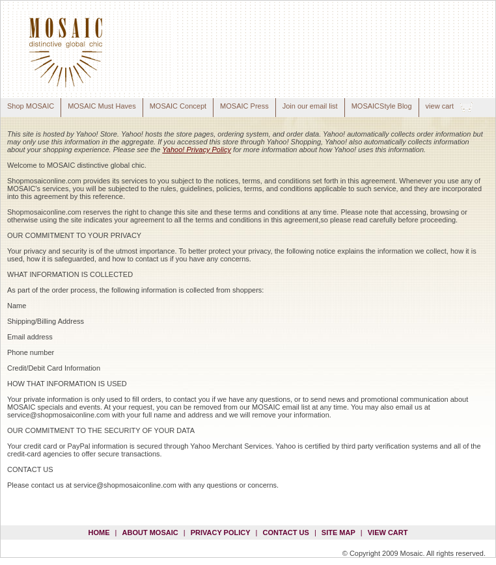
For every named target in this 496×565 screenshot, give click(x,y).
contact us (286, 532)
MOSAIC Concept (178, 106)
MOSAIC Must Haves (102, 106)
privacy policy (221, 532)
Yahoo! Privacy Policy (196, 149)
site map (338, 532)
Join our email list (310, 106)
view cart (440, 106)
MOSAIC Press (244, 106)
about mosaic (150, 532)
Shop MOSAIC (30, 106)
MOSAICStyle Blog (381, 106)
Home (99, 532)
